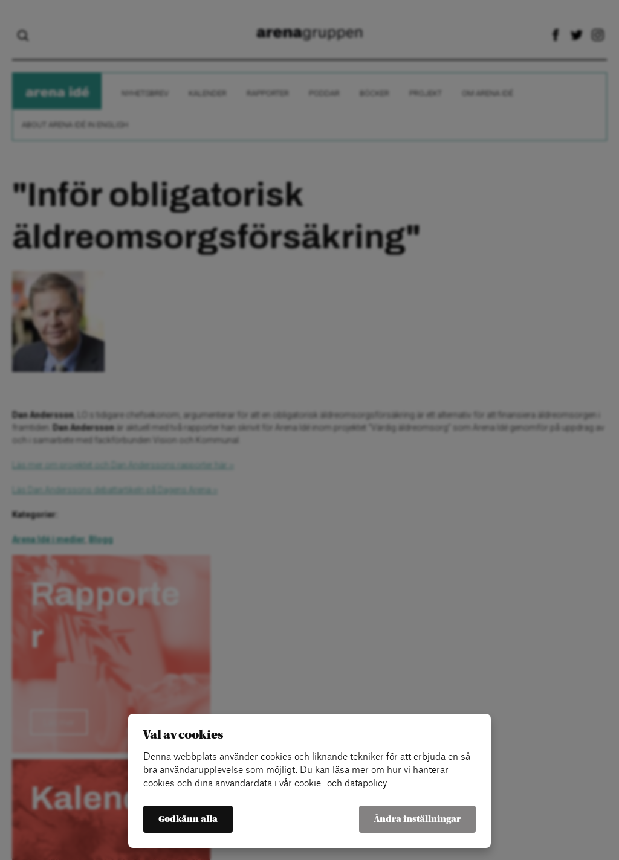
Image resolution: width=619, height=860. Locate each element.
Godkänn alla (188, 819)
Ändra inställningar (417, 819)
